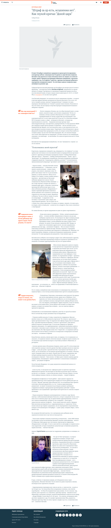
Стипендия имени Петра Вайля (20, 517)
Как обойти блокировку (40, 517)
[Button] (67, 25)
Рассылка (36, 519)
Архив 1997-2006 (16, 519)
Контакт (14, 522)
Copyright (36, 522)
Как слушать (37, 514)
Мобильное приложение (18, 514)
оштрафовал (38, 95)
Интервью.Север (36, 7)
